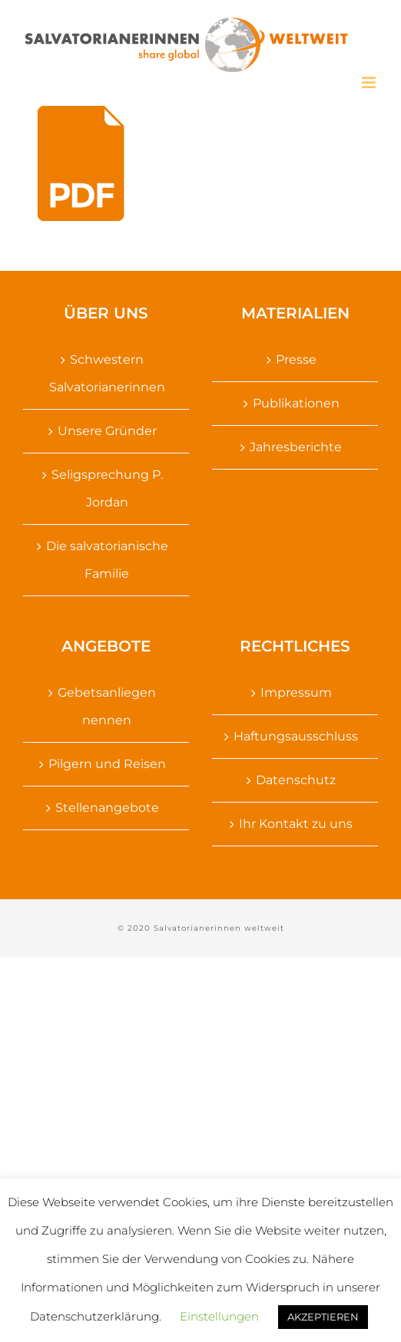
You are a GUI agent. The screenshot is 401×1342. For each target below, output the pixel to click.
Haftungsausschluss (296, 736)
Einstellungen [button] (219, 1316)
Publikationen (296, 403)
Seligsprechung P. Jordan (107, 488)
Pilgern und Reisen (107, 764)
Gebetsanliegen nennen (107, 706)
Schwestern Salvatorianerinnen (107, 373)
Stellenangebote (107, 807)
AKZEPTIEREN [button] (323, 1317)
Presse (296, 359)
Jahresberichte (296, 447)
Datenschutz (296, 780)
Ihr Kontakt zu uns (296, 823)
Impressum (296, 692)
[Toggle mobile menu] (370, 82)
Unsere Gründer (107, 431)
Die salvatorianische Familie (107, 560)
